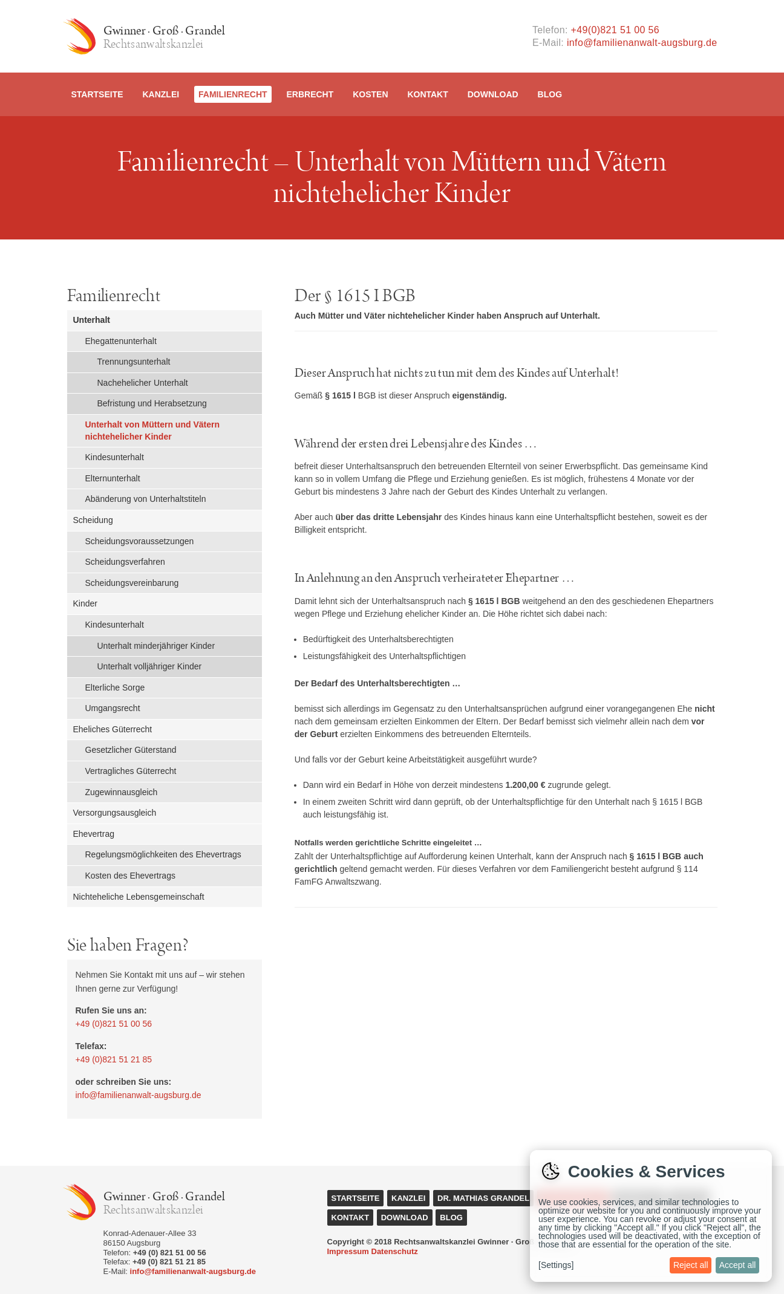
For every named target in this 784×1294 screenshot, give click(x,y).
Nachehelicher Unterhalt (142, 383)
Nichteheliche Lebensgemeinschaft (138, 897)
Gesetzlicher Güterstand (131, 750)
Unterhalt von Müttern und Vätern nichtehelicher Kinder (152, 430)
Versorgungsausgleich (115, 813)
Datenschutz (394, 1251)
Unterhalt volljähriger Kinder (149, 666)
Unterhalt (91, 320)
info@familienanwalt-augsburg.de (642, 42)
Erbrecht (309, 94)
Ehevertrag (93, 834)
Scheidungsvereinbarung (132, 583)
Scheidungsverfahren (125, 562)
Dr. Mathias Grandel (483, 1198)
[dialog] (651, 1216)
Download (493, 94)
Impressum (348, 1251)
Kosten (370, 94)
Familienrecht (232, 94)
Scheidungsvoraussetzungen (139, 541)
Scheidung (93, 520)
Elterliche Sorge (115, 687)
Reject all (690, 1265)
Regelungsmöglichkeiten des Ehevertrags (163, 854)
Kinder (85, 603)
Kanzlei (160, 94)
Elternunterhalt (112, 478)
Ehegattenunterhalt (121, 341)
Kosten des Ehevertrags (130, 875)
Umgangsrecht (112, 708)
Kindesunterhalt (114, 457)
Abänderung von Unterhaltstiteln (145, 499)
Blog (550, 94)
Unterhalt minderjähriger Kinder (156, 646)
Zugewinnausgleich (121, 792)
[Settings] (555, 1265)
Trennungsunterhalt (134, 361)
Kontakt (427, 94)
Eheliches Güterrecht (112, 729)
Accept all (737, 1265)
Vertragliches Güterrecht (131, 771)
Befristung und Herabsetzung (152, 403)
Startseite (97, 94)
